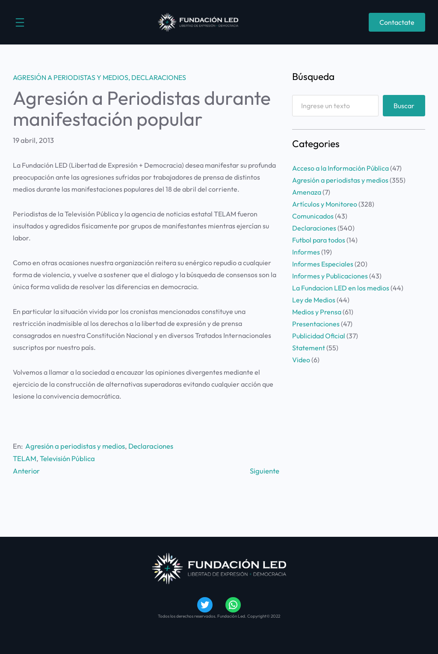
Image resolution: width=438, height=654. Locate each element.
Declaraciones (158, 77)
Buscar (404, 105)
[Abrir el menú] (20, 22)
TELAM (24, 458)
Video (301, 359)
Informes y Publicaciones (330, 276)
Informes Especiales (322, 264)
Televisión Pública (67, 458)
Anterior (26, 470)
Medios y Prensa (316, 312)
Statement (308, 347)
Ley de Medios (313, 300)
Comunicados (313, 216)
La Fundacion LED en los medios (340, 288)
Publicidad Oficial (318, 335)
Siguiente (264, 470)
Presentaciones (316, 324)
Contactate (396, 22)
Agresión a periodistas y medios (70, 77)
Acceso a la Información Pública (340, 168)
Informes (306, 252)
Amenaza (306, 192)
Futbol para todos (318, 240)
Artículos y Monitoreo (324, 204)
